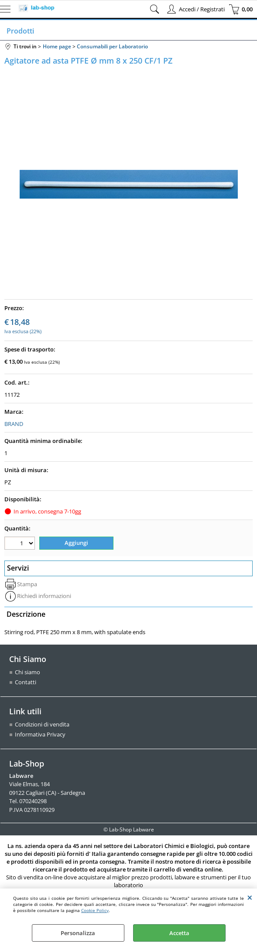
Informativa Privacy (40, 734)
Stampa (27, 584)
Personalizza (78, 933)
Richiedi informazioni (44, 596)
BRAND (13, 424)
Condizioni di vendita (42, 724)
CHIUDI (250, 897)
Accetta (179, 933)
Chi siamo (27, 672)
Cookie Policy (95, 910)
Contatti (25, 682)
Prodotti (20, 31)
